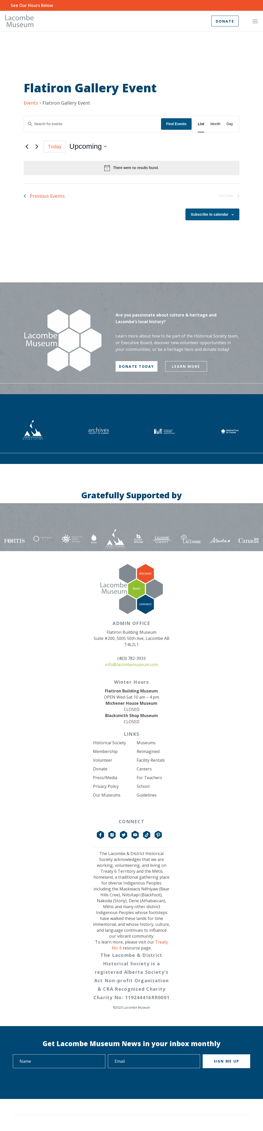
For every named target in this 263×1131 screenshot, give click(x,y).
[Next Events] (37, 146)
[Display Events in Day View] (230, 124)
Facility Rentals (151, 760)
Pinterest (158, 835)
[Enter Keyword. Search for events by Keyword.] (92, 124)
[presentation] (52, 1082)
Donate (100, 769)
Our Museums (106, 795)
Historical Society (109, 743)
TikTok (147, 835)
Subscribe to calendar (209, 214)
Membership (105, 751)
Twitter (124, 835)
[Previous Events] (27, 146)
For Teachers (149, 777)
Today (54, 146)
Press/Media (105, 777)
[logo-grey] (19, 21)
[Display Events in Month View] (215, 124)
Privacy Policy (106, 786)
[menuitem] (255, 21)
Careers (144, 769)
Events (31, 103)
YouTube (135, 835)
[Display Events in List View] (201, 124)
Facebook (101, 835)
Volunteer (102, 760)
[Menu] (255, 21)
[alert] (131, 168)
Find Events (176, 124)
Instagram (112, 835)
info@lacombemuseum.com (131, 664)
